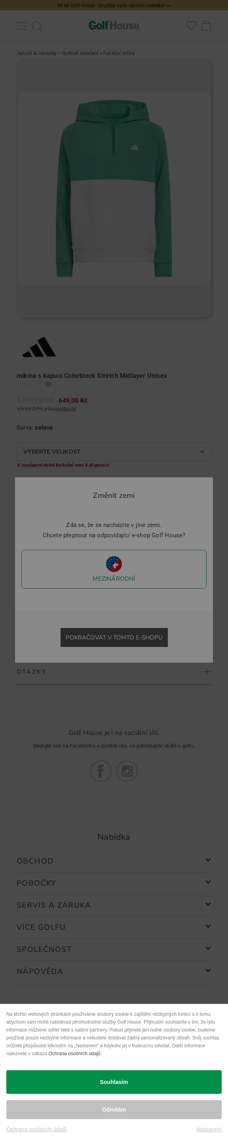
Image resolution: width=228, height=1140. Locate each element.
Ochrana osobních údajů (75, 1053)
